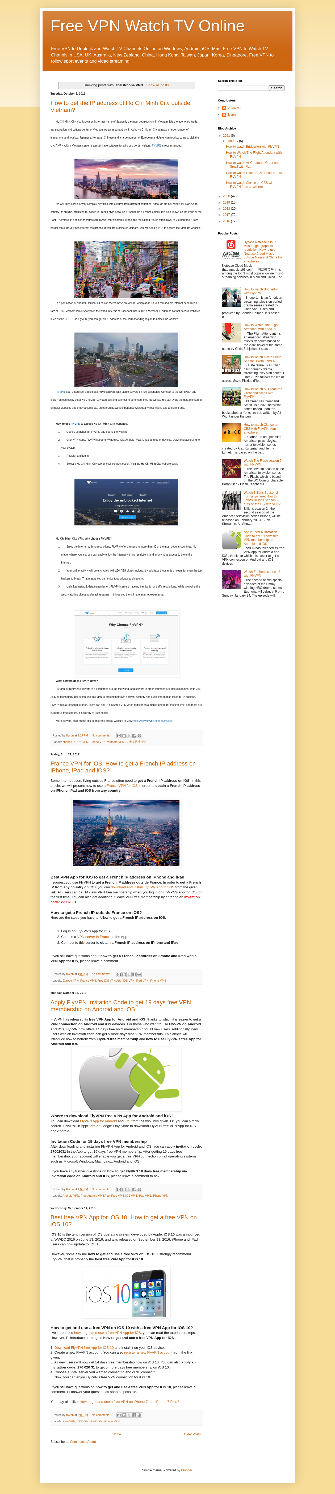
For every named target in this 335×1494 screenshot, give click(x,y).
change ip (69, 741)
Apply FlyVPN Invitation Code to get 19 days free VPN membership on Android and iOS (121, 1006)
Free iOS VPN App (110, 980)
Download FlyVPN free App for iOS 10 (84, 1348)
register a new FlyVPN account (148, 1352)
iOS (128, 1121)
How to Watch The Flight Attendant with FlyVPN (261, 327)
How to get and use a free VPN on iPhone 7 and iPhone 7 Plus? (129, 1402)
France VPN (88, 980)
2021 (227, 135)
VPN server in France (94, 937)
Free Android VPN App (95, 1195)
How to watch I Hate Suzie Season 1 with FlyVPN (262, 359)
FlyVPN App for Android (98, 1121)
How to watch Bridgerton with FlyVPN (252, 146)
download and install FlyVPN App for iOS (142, 887)
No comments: (101, 735)
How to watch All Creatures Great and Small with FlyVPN (263, 393)
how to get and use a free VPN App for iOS (107, 1333)
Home (116, 1434)
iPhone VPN (98, 741)
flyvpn (231, 114)
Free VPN (117, 1195)
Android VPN (70, 1195)
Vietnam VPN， (117, 741)
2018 (227, 208)
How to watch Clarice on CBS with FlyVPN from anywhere (250, 184)
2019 (227, 202)
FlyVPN (156, 145)
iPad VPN (142, 980)
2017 (227, 215)
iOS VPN (82, 741)
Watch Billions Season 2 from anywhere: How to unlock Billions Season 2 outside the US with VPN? (262, 498)
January (233, 141)
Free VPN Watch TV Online (148, 26)
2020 (227, 196)
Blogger (186, 1470)
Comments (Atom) (83, 1442)
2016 (227, 221)
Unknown (234, 108)
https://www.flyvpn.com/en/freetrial (153, 720)
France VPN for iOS (122, 786)
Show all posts (157, 85)
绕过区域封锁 (137, 741)
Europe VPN (71, 980)
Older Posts (192, 1434)
